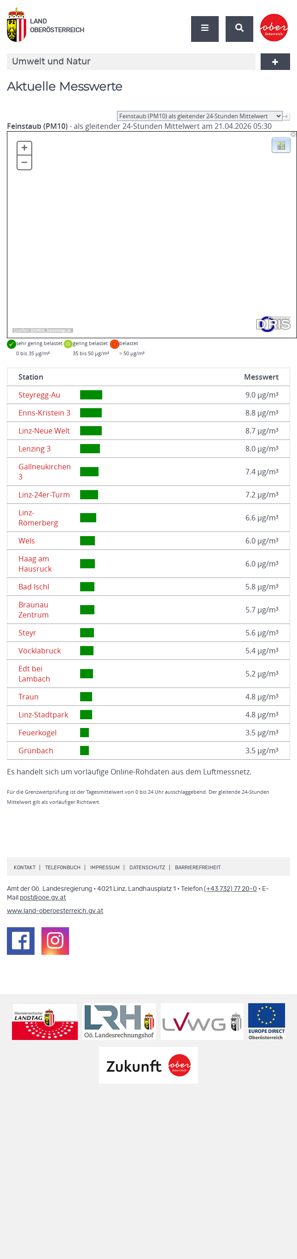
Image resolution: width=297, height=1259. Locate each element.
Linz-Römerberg (38, 518)
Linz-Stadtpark (43, 715)
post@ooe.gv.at (43, 898)
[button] (281, 144)
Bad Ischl (33, 587)
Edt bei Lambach (34, 674)
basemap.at (58, 330)
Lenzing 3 (34, 449)
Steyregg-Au (39, 395)
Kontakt (24, 867)
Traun (28, 697)
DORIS (38, 330)
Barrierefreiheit (198, 867)
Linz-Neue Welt (44, 431)
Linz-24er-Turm (44, 495)
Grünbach (35, 750)
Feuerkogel (37, 733)
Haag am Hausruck (35, 564)
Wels (26, 541)
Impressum (105, 867)
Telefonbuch (63, 867)
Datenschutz (147, 867)
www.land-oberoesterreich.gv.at (55, 911)
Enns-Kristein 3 (44, 413)
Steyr (27, 633)
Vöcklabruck (39, 651)
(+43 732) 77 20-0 (230, 889)
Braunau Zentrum (33, 610)
